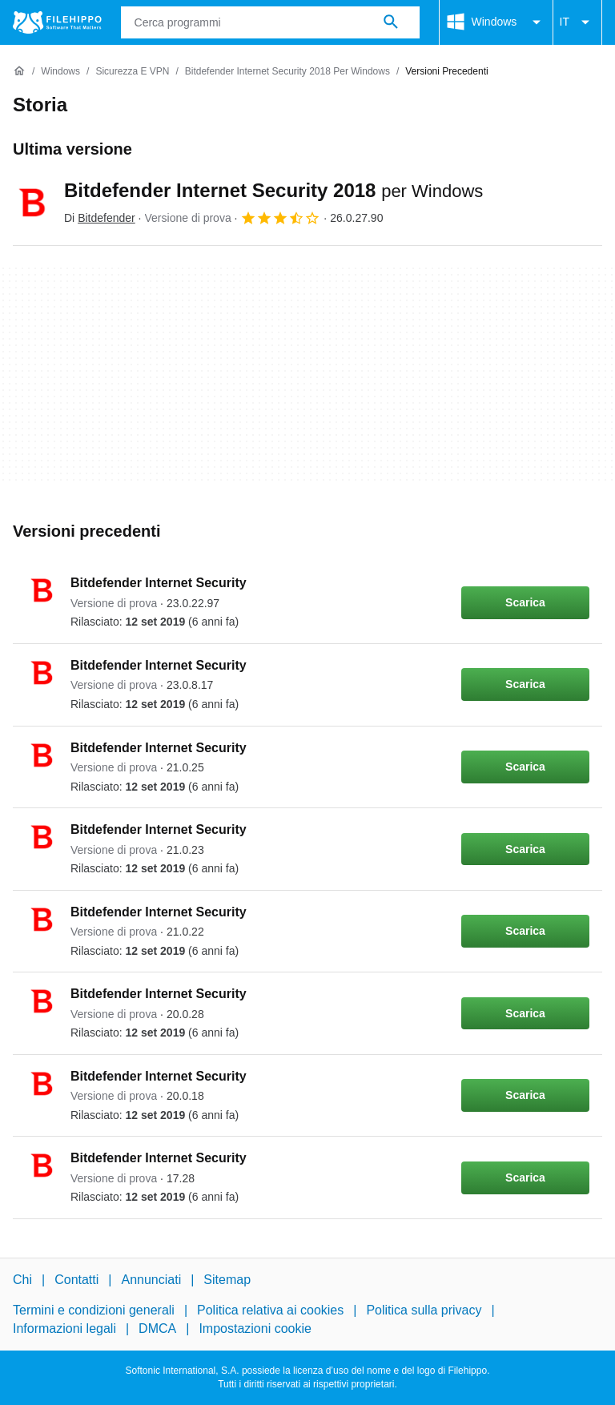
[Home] (19, 71)
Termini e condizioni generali (94, 1310)
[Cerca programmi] (391, 22)
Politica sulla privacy (423, 1310)
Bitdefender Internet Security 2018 (273, 190)
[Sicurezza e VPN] (132, 72)
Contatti (76, 1279)
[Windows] (60, 72)
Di (99, 217)
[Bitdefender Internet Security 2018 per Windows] (287, 72)
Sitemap (227, 1279)
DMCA (157, 1328)
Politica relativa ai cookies (270, 1310)
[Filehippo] (57, 22)
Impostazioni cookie (255, 1328)
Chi (22, 1279)
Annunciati (151, 1279)
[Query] (270, 22)
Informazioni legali (64, 1328)
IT (577, 22)
